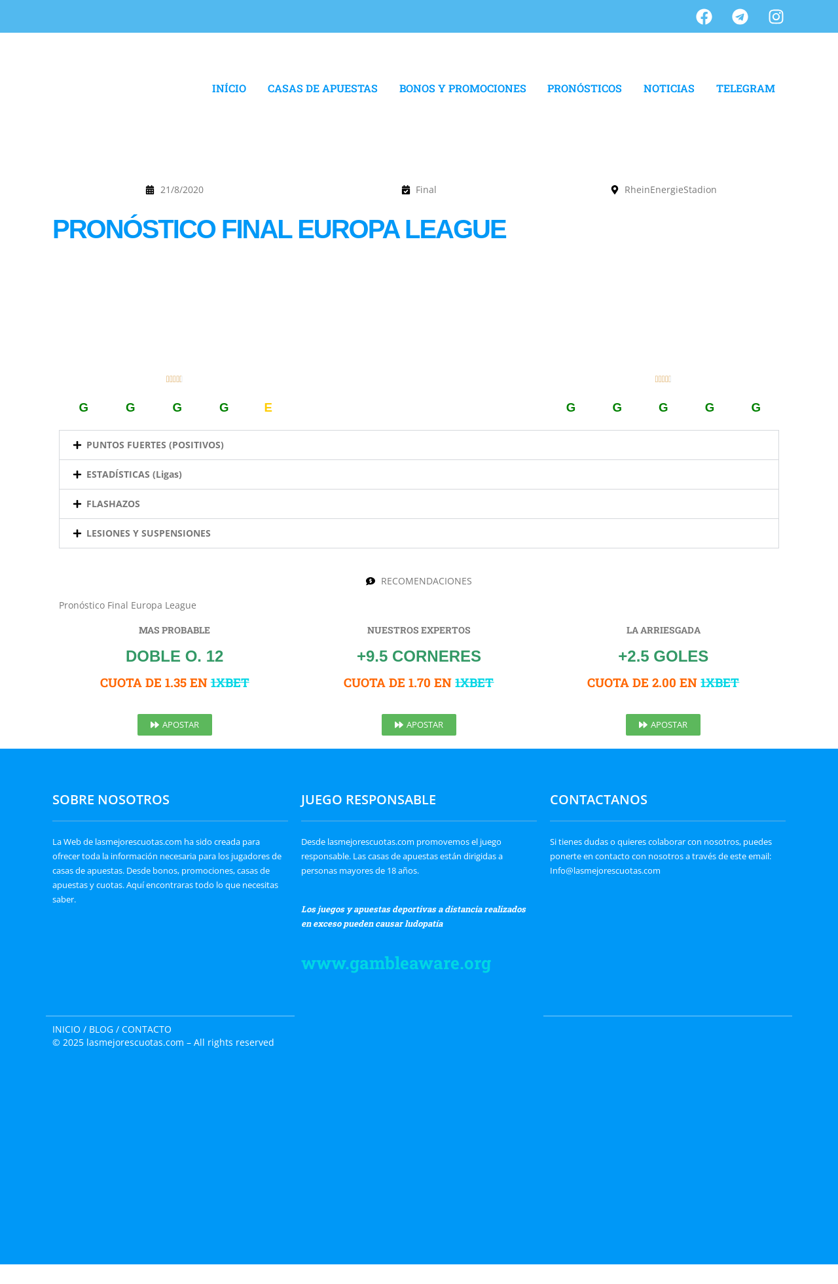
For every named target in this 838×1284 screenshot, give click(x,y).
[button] (419, 445)
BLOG (101, 1029)
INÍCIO (229, 88)
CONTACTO (147, 1029)
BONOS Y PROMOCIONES (462, 88)
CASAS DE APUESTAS (323, 88)
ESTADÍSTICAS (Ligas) (134, 474)
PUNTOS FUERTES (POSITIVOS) (155, 444)
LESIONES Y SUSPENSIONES (148, 533)
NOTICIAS (669, 88)
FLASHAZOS (113, 503)
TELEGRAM (745, 88)
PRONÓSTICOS (584, 88)
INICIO (66, 1029)
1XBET (230, 682)
